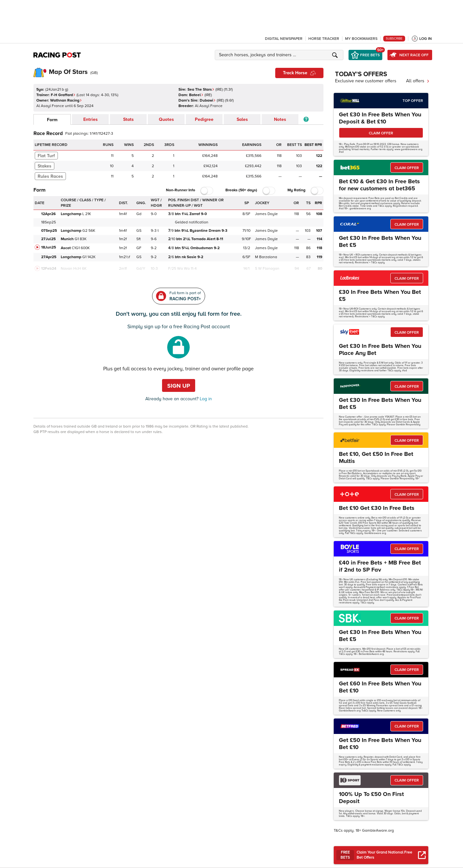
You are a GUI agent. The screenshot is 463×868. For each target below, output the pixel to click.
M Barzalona (266, 257)
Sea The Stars (200, 89)
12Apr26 (48, 214)
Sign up (178, 385)
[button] (280, 55)
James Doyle (266, 214)
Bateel (196, 95)
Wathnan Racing (66, 100)
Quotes (166, 119)
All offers (418, 81)
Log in (205, 399)
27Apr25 (48, 257)
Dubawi (208, 100)
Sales (242, 119)
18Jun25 (48, 247)
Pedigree (204, 119)
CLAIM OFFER (381, 133)
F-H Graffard (63, 95)
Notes (280, 119)
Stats (128, 119)
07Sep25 (49, 230)
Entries (90, 119)
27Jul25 (48, 239)
